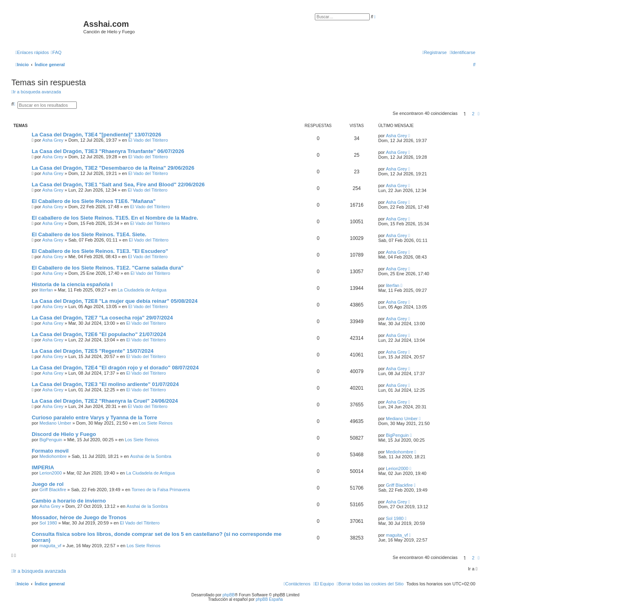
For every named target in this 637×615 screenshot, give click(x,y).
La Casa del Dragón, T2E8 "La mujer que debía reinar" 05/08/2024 (114, 301)
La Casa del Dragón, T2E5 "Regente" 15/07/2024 (93, 351)
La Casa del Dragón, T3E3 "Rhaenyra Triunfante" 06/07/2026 (108, 151)
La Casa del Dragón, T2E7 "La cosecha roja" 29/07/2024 (102, 318)
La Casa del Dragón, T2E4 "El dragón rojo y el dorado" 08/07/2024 (115, 368)
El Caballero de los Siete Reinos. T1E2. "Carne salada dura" (108, 268)
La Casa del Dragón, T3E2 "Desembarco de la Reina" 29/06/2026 (113, 168)
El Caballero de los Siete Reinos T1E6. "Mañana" (94, 201)
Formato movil (50, 451)
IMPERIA (43, 467)
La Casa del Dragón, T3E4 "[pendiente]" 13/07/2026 (96, 135)
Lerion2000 (50, 472)
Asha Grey (52, 140)
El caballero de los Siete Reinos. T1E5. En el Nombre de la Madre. (115, 218)
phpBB (229, 595)
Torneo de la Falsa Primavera (161, 489)
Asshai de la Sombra (150, 456)
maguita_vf (50, 545)
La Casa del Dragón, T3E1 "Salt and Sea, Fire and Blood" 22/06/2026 (118, 184)
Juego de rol (47, 484)
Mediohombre (53, 456)
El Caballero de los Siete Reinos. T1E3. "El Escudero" (100, 251)
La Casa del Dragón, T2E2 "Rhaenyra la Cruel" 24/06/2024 (105, 401)
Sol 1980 (48, 522)
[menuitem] (56, 52)
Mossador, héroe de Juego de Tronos (79, 517)
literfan (46, 289)
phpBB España (269, 599)
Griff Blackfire (52, 489)
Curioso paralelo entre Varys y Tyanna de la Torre (94, 417)
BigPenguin (50, 439)
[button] (478, 113)
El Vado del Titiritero (148, 140)
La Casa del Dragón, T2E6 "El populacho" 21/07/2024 (99, 334)
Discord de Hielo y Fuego (64, 434)
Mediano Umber (55, 423)
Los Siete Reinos (156, 423)
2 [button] (473, 113)
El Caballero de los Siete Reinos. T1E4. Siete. (89, 234)
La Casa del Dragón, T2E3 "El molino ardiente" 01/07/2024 (105, 384)
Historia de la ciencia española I (72, 284)
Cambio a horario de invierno (69, 501)
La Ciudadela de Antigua (142, 289)
